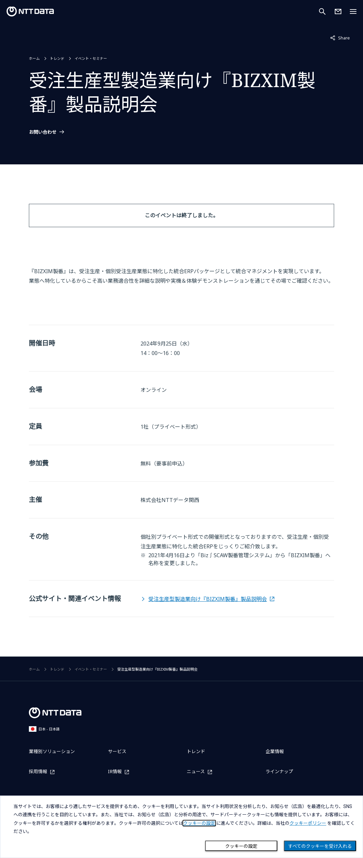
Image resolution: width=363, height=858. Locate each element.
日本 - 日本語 (44, 729)
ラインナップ (279, 771)
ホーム (34, 58)
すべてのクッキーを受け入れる (320, 846)
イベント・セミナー (91, 58)
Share (340, 37)
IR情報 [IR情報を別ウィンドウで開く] (115, 771)
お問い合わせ (42, 132)
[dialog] (181, 827)
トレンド (57, 58)
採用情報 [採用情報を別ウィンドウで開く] (38, 771)
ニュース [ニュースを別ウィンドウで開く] (196, 771)
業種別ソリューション (52, 751)
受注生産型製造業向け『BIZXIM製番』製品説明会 (207, 599)
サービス (117, 751)
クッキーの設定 (241, 846)
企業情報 (275, 751)
